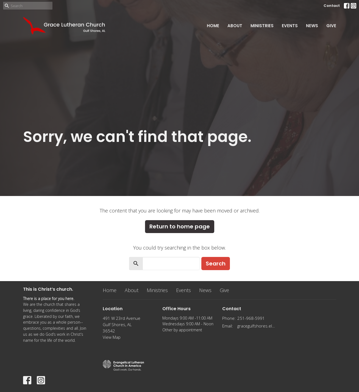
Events (290, 26)
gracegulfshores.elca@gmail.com (257, 326)
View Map (112, 337)
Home (213, 26)
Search (216, 263)
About (234, 26)
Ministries (262, 26)
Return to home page (179, 226)
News (312, 26)
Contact (332, 5)
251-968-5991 (251, 318)
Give (331, 26)
